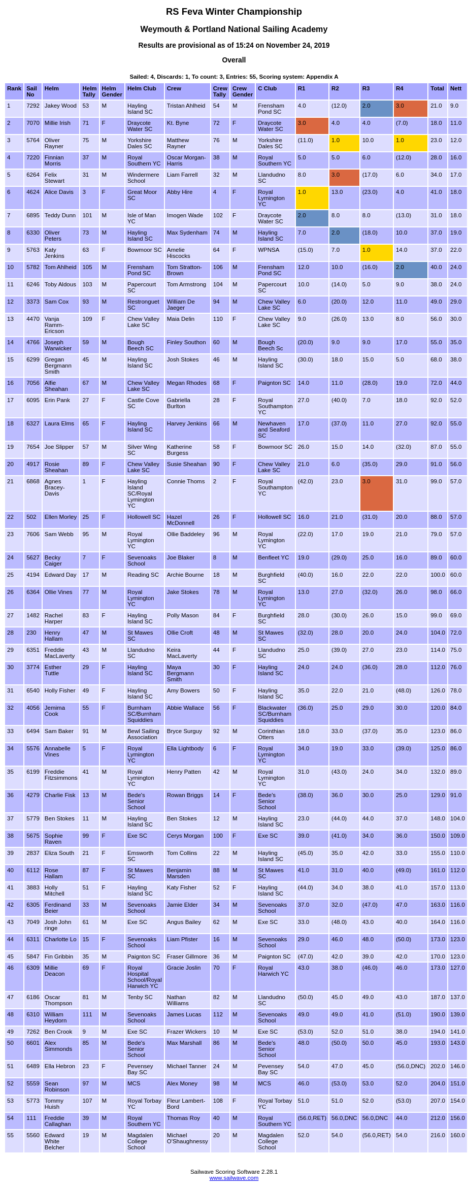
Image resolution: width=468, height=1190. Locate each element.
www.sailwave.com (234, 1178)
